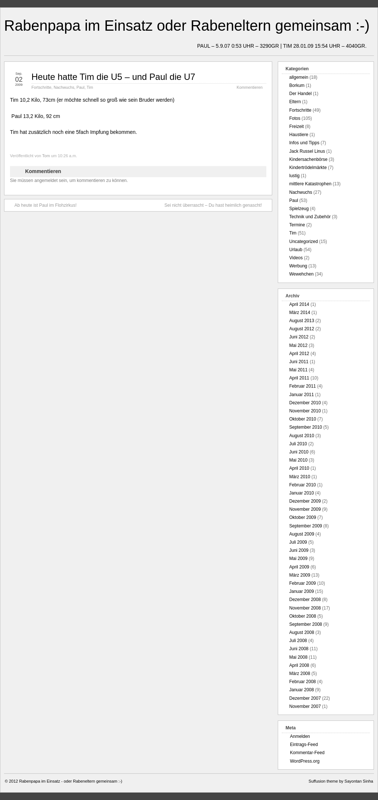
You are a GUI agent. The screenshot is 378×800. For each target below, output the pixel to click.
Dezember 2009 (305, 501)
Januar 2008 (301, 689)
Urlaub (295, 249)
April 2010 (299, 468)
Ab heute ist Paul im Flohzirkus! (42, 205)
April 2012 (299, 353)
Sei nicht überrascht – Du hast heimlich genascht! (217, 205)
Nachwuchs (64, 87)
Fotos (294, 118)
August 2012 (301, 328)
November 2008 (305, 608)
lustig (294, 175)
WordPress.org (305, 761)
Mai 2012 (298, 345)
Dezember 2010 (305, 402)
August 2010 (301, 435)
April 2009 (299, 567)
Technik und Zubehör (310, 216)
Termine (297, 224)
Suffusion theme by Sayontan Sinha (340, 781)
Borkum (296, 85)
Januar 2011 (301, 394)
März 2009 (299, 575)
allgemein (298, 77)
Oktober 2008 (302, 616)
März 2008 (299, 673)
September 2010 (305, 427)
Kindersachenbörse (308, 159)
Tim (90, 87)
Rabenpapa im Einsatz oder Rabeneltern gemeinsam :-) (186, 25)
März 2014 (299, 312)
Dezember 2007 (305, 698)
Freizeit (296, 126)
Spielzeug (299, 208)
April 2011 (299, 378)
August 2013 (301, 320)
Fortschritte (41, 87)
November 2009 (305, 509)
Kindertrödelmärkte (308, 167)
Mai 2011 (298, 369)
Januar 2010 (301, 493)
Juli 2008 (298, 640)
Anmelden (300, 736)
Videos (296, 257)
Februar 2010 (302, 484)
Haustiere (298, 134)
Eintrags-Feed (304, 744)
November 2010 (305, 410)
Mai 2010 (298, 460)
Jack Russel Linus (307, 151)
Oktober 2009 (302, 517)
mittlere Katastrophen (310, 183)
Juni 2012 (298, 337)
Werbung (298, 266)
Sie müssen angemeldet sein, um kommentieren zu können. (69, 180)
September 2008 (305, 624)
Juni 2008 (298, 648)
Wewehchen (301, 274)
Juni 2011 (298, 361)
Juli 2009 (298, 542)
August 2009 (301, 534)
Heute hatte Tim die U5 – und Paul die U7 (113, 77)
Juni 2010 (298, 452)
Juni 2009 (298, 550)
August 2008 (301, 632)
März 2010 (299, 476)
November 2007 (305, 706)
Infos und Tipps (304, 142)
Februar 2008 (302, 681)
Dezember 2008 (305, 599)
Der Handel (300, 93)
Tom (46, 155)
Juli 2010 (298, 443)
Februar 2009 (302, 583)
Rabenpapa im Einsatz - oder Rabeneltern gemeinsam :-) (70, 781)
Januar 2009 (301, 591)
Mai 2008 (298, 657)
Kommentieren (250, 87)
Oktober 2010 (302, 419)
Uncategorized (303, 241)
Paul (81, 87)
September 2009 (305, 526)
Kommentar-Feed (307, 752)
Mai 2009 (298, 558)
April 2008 (299, 665)
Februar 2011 (302, 386)
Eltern (295, 101)
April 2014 (299, 304)
